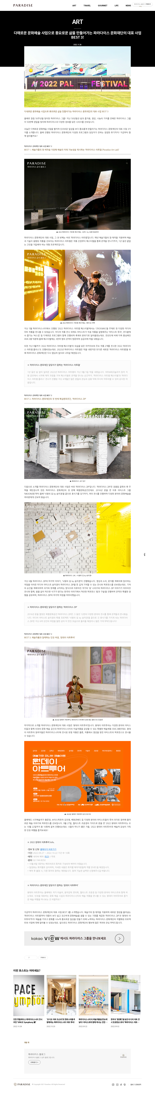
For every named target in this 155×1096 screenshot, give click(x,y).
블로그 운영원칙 (136, 1084)
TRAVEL (87, 5)
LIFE (116, 5)
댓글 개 (26, 1042)
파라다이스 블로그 (36, 1054)
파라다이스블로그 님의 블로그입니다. (41, 1057)
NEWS (128, 5)
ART (74, 5)
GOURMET (102, 5)
